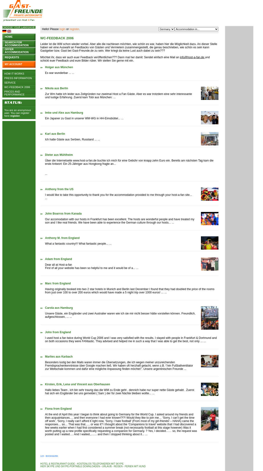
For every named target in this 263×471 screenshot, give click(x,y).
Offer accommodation (17, 50)
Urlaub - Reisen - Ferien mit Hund (124, 466)
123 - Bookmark (49, 456)
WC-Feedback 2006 (17, 87)
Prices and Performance (14, 91)
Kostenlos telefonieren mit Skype (100, 463)
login (62, 29)
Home (9, 36)
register (15, 115)
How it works (14, 73)
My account (13, 64)
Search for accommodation (17, 43)
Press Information (18, 78)
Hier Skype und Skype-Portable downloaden (70, 466)
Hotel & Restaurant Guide (57, 463)
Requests (12, 57)
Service (10, 82)
